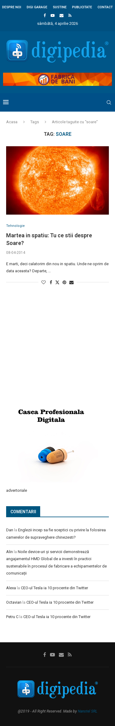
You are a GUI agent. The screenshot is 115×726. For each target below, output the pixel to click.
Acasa (11, 122)
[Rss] (69, 15)
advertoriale (16, 490)
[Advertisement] (52, 354)
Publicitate (82, 7)
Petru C (12, 616)
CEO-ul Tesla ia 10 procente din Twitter (54, 588)
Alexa (11, 588)
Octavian (13, 602)
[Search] (109, 102)
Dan (9, 530)
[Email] (61, 15)
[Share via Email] (71, 282)
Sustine (60, 7)
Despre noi (11, 7)
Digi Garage (37, 7)
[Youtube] (53, 15)
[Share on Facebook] (51, 282)
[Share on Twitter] (57, 282)
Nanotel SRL (87, 711)
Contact (105, 7)
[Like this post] (43, 282)
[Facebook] (45, 15)
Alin (9, 551)
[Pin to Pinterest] (64, 282)
